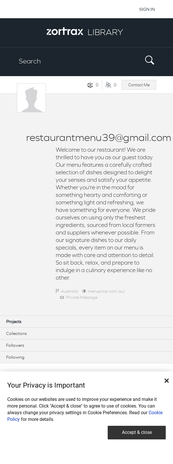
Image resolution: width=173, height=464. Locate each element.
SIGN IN (147, 9)
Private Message (82, 297)
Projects (13, 321)
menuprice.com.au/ (106, 291)
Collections (16, 333)
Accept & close (137, 432)
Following (15, 357)
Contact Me (139, 84)
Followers (15, 345)
